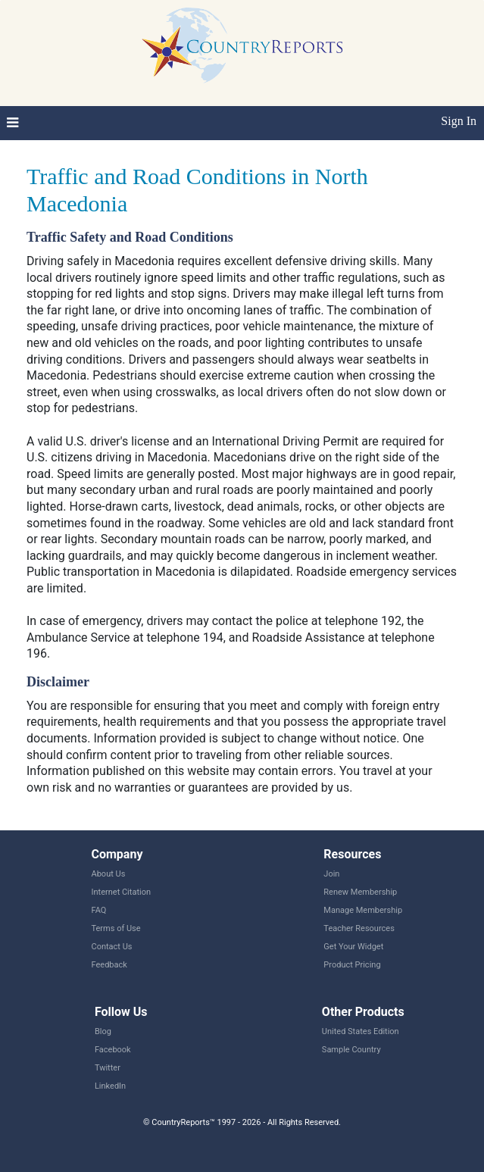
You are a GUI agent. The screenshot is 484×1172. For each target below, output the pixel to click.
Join (331, 874)
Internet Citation (121, 892)
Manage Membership (362, 910)
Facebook (113, 1050)
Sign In (458, 120)
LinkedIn (110, 1086)
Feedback (109, 965)
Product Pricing (351, 965)
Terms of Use (116, 928)
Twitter (107, 1068)
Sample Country (351, 1050)
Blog (103, 1031)
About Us (109, 874)
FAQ (99, 910)
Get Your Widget (353, 947)
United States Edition (360, 1031)
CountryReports (242, 45)
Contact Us (112, 947)
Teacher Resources (358, 928)
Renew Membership (360, 892)
